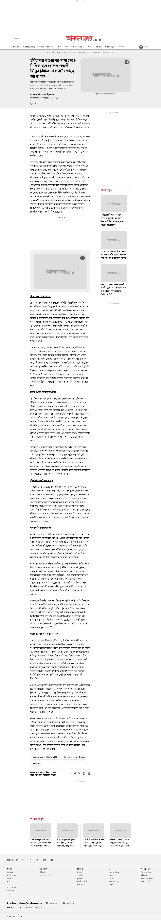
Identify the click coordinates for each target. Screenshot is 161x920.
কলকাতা (40, 47)
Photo (111, 875)
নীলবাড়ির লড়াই (29, 47)
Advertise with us (147, 878)
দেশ (59, 47)
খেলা (90, 47)
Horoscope (81, 884)
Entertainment (12, 887)
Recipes (80, 878)
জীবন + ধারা (110, 47)
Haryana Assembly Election (74, 757)
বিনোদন (99, 47)
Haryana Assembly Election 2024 (45, 757)
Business (10, 890)
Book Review (82, 881)
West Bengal (11, 875)
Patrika (111, 884)
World (9, 881)
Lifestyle (80, 872)
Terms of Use (146, 872)
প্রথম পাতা (16, 47)
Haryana (35, 763)
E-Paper (16, 39)
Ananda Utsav (114, 872)
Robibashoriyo (114, 881)
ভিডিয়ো (122, 47)
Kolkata (10, 872)
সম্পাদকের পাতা (78, 47)
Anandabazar (50, 52)
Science (10, 893)
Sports (9, 884)
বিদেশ (66, 47)
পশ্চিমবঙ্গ (50, 47)
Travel (79, 875)
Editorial (43, 872)
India (58, 52)
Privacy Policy (146, 881)
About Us (144, 875)
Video (111, 878)
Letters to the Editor (47, 875)
